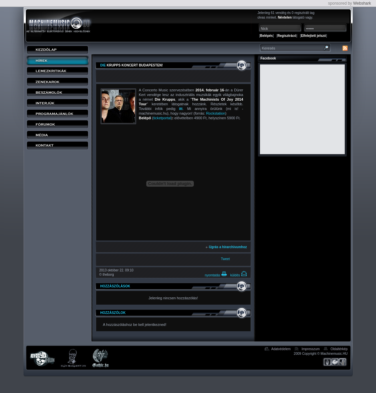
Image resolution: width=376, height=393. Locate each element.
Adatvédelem (281, 349)
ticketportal (162, 118)
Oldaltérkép (338, 349)
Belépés (266, 36)
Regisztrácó (287, 36)
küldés (238, 275)
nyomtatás (216, 275)
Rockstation (215, 113)
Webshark (362, 3)
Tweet (225, 259)
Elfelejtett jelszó (313, 36)
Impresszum (310, 349)
